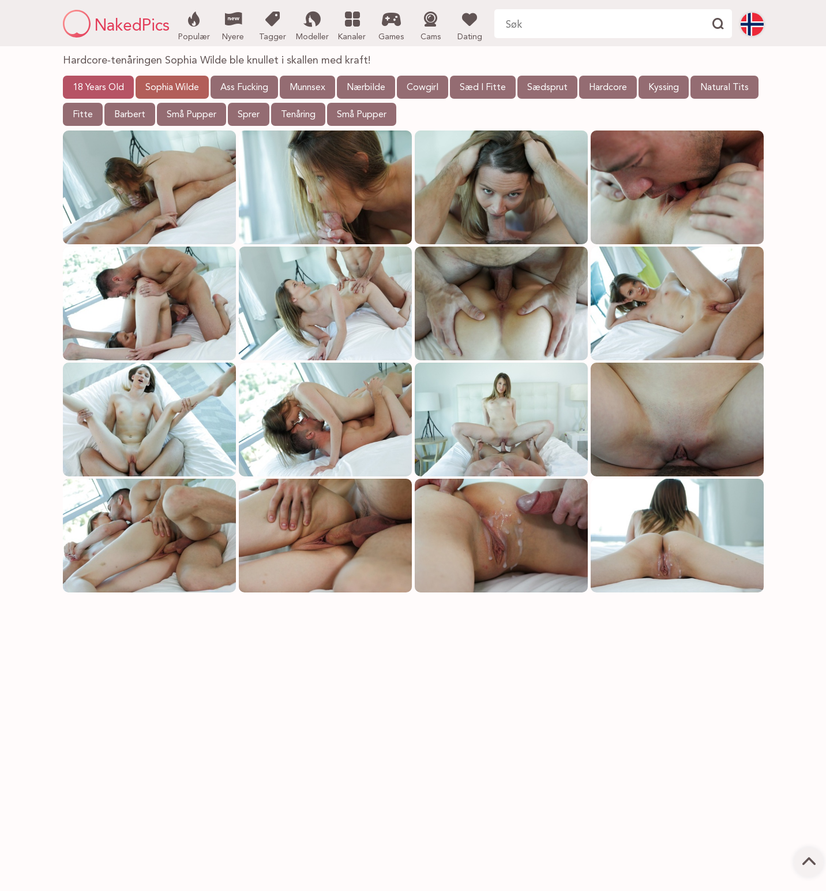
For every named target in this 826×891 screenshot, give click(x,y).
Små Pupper (191, 115)
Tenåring (298, 115)
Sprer (249, 115)
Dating (470, 25)
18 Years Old (98, 87)
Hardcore (608, 87)
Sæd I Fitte (483, 87)
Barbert (129, 115)
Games (391, 25)
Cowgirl (422, 87)
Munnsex (307, 87)
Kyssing (663, 87)
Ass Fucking (244, 87)
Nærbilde (366, 87)
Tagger (272, 25)
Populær (194, 25)
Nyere (233, 25)
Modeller (312, 25)
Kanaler (352, 25)
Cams (430, 25)
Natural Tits (724, 87)
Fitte (83, 115)
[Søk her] (598, 23)
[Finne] (717, 23)
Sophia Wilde (172, 87)
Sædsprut (547, 87)
